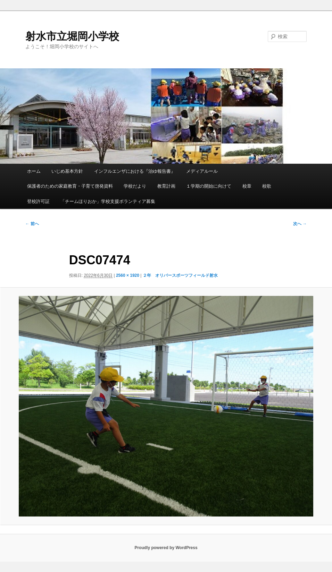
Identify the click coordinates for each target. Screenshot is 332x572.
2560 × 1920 (127, 275)
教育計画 (166, 186)
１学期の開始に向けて (208, 186)
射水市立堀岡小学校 (72, 36)
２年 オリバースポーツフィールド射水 (180, 275)
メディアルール (202, 171)
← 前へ (32, 223)
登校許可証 (38, 201)
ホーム (34, 171)
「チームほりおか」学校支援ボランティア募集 (107, 201)
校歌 (266, 186)
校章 (246, 186)
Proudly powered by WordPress (165, 547)
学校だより (135, 186)
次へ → (300, 223)
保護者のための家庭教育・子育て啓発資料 (70, 186)
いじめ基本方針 (67, 171)
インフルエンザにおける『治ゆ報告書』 (134, 171)
